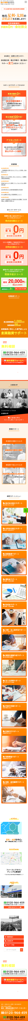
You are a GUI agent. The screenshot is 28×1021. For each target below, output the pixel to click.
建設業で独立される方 (14, 465)
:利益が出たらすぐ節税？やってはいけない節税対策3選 (13, 184)
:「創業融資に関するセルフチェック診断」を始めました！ (13, 171)
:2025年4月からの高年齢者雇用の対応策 (12, 190)
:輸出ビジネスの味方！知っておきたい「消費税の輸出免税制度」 (13, 177)
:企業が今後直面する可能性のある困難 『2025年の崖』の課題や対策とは (14, 200)
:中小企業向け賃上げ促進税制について (11, 194)
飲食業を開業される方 (14, 441)
